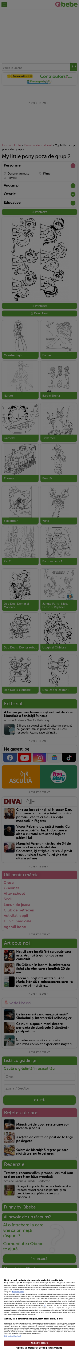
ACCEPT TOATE (39, 1343)
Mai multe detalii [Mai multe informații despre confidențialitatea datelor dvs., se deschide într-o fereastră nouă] (18, 1292)
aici (45, 1305)
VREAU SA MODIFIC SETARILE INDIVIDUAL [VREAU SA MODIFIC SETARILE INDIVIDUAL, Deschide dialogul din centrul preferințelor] (39, 1348)
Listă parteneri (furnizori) (12, 1336)
